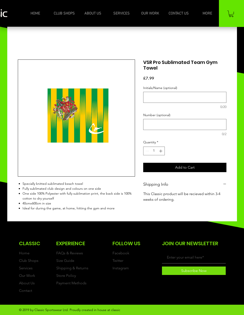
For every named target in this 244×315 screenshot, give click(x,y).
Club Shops (28, 260)
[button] (231, 14)
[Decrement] (147, 151)
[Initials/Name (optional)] (184, 97)
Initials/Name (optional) (160, 88)
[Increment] (161, 151)
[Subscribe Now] (194, 271)
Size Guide (65, 260)
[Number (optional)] (184, 124)
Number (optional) (156, 115)
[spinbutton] (154, 151)
